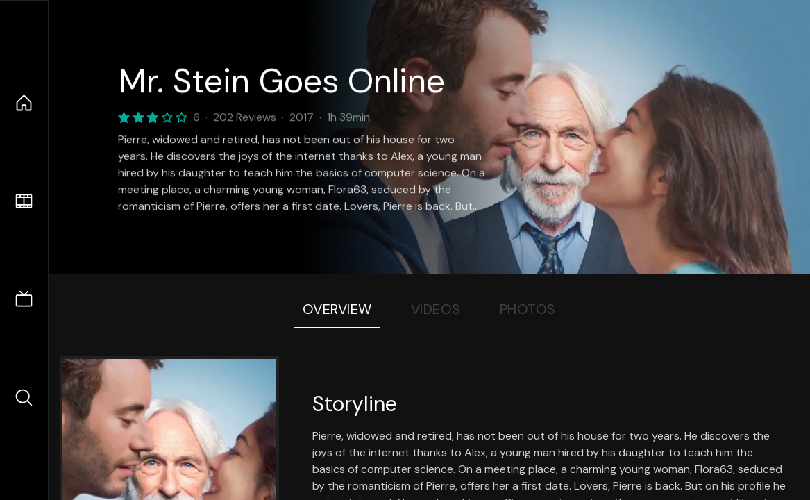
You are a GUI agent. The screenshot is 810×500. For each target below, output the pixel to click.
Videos (436, 309)
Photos (528, 309)
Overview (337, 309)
